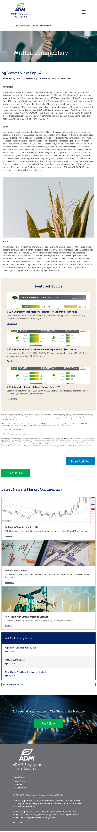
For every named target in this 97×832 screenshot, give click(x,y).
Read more (12, 323)
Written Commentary (41, 26)
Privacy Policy (19, 782)
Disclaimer (17, 785)
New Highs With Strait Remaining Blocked (26, 618)
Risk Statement (20, 789)
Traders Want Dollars (16, 571)
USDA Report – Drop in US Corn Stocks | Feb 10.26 (33, 387)
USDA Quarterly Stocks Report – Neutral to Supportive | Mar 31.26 (42, 311)
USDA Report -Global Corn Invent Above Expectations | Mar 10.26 (41, 349)
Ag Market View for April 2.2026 (21, 528)
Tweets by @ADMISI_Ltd (12, 686)
